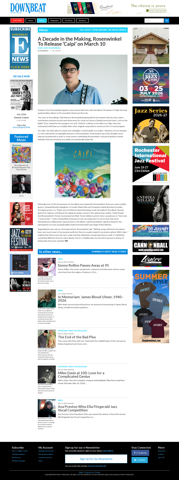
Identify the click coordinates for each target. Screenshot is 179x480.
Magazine (54, 20)
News (41, 20)
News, (41, 48)
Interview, (63, 331)
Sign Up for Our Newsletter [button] (96, 458)
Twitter (139, 460)
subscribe (17, 20)
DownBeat (44, 51)
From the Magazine (77, 331)
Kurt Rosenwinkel (52, 48)
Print (15, 127)
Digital (22, 127)
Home (30, 20)
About (81, 472)
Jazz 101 (161, 457)
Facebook (140, 452)
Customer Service (45, 457)
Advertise (161, 451)
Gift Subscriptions (18, 454)
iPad (28, 127)
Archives (69, 20)
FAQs (40, 461)
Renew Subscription (45, 454)
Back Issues (16, 457)
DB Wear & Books (18, 461)
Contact (161, 454)
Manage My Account (46, 451)
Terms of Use (89, 472)
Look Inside (21, 120)
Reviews (82, 20)
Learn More (108, 451)
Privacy (97, 472)
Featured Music (21, 138)
